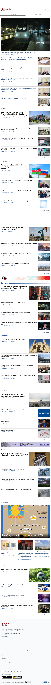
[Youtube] (11, 671)
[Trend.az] (6, 9)
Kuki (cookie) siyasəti (6, 664)
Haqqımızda (29, 643)
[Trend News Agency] (5, 624)
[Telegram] (14, 671)
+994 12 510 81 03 (5, 634)
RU (48, 682)
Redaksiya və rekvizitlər (31, 645)
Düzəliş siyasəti (30, 650)
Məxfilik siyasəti (5, 660)
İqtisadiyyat (5, 224)
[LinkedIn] (17, 671)
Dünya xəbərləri (7, 390)
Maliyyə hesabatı (30, 652)
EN (43, 682)
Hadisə (3, 450)
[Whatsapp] (3, 671)
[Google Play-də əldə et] (17, 677)
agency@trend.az (5, 636)
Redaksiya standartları (31, 648)
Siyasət (4, 161)
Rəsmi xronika (4, 645)
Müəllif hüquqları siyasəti (7, 662)
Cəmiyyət (4, 283)
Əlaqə (28, 646)
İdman (3, 565)
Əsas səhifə (13, 14)
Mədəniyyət (5, 502)
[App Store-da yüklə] (7, 677)
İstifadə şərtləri (5, 658)
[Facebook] (6, 671)
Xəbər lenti (38, 14)
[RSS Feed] (20, 671)
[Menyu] (48, 9)
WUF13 (4, 109)
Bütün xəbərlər (46, 157)
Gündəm (4, 336)
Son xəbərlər (4, 643)
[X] (8, 671)
